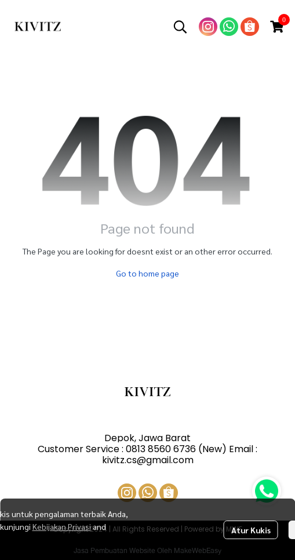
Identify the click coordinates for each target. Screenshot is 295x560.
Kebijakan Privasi (61, 526)
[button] (180, 27)
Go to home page (147, 273)
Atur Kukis (251, 530)
